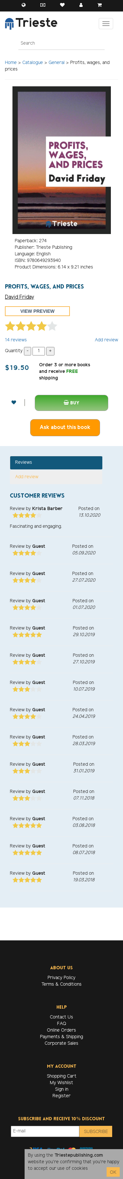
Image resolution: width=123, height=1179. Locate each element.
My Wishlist (61, 1083)
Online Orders (61, 1030)
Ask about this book (65, 427)
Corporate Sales (61, 1043)
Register (61, 1096)
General (57, 63)
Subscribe (96, 1132)
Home (11, 63)
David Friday (19, 297)
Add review (106, 340)
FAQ (61, 1024)
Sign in (61, 1089)
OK (113, 1172)
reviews (16, 340)
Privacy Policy (61, 978)
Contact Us (61, 1017)
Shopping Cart (61, 1076)
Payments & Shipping (61, 1037)
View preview (37, 311)
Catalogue (32, 63)
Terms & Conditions (61, 984)
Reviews (23, 462)
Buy (71, 403)
